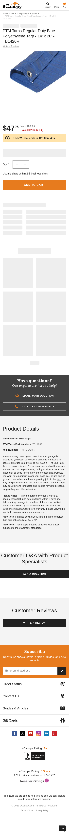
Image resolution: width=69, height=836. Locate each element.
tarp (59, 479)
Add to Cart (34, 185)
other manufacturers (33, 512)
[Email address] (30, 671)
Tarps (13, 13)
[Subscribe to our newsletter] (61, 671)
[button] (34, 396)
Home (5, 13)
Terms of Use (27, 810)
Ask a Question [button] (34, 574)
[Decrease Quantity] (17, 164)
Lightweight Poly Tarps (29, 13)
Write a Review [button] (11, 46)
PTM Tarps (25, 438)
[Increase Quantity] (25, 164)
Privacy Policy (41, 810)
